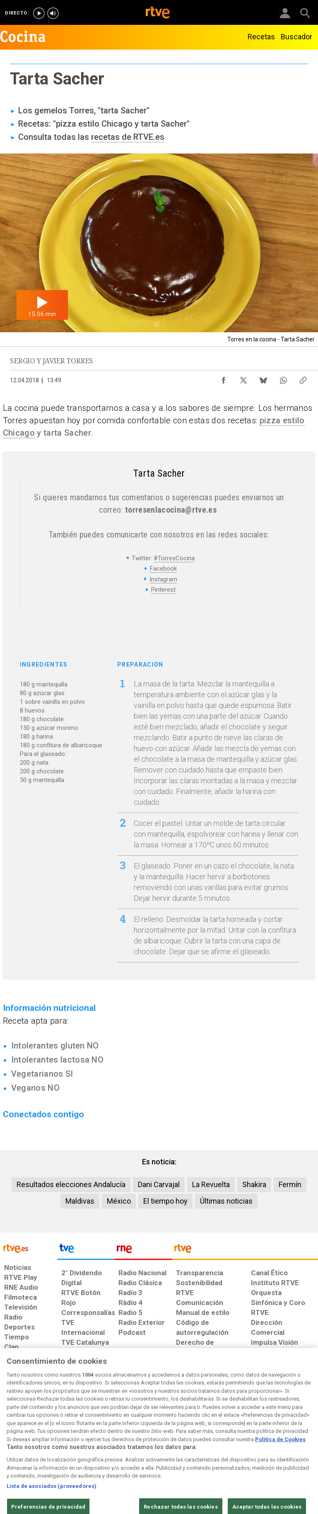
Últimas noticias (226, 1201)
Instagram (163, 579)
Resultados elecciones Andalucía (71, 1184)
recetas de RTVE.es (127, 137)
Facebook (163, 568)
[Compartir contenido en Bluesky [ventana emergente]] (263, 378)
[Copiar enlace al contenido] (303, 378)
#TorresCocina (174, 558)
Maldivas (79, 1201)
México (119, 1201)
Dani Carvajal (159, 1184)
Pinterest (163, 589)
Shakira (254, 1184)
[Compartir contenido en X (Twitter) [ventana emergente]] (243, 378)
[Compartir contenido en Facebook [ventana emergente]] (224, 378)
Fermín (290, 1184)
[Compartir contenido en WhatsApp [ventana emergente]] (283, 378)
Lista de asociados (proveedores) (51, 1509)
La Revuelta (211, 1184)
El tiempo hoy (165, 1201)
